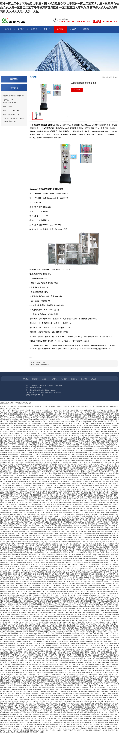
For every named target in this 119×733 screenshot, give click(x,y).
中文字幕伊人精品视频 (102, 522)
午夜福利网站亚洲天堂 (103, 458)
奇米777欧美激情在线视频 (65, 593)
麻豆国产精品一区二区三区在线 (32, 659)
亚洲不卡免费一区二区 (73, 645)
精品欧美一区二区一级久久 (14, 574)
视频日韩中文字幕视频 (49, 464)
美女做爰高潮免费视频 (79, 491)
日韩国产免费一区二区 (37, 443)
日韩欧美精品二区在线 (34, 499)
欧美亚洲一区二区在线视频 (74, 720)
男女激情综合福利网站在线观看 (42, 437)
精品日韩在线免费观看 (99, 412)
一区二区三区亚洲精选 (43, 433)
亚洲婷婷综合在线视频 (82, 649)
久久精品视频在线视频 (110, 580)
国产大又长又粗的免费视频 (76, 454)
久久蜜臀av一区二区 (75, 551)
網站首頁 (8, 29)
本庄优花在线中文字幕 (94, 520)
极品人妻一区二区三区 (58, 639)
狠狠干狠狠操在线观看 (23, 410)
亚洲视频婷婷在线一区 (100, 447)
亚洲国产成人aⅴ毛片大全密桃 (11, 545)
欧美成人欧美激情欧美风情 (81, 628)
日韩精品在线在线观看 (31, 543)
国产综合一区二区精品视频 (64, 630)
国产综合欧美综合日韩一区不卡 (29, 549)
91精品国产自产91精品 (10, 680)
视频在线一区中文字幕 (7, 605)
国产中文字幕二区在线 (61, 475)
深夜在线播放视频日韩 (7, 682)
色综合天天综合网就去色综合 (36, 641)
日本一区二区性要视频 (59, 541)
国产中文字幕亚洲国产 (31, 502)
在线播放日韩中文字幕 (60, 414)
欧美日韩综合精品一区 (58, 433)
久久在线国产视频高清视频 (28, 506)
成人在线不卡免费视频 (65, 425)
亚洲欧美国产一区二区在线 (76, 524)
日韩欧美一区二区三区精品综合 (69, 641)
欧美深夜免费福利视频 (86, 447)
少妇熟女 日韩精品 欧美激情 (94, 421)
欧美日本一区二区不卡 (10, 529)
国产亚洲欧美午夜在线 (74, 414)
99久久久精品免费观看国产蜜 (76, 468)
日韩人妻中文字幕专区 (79, 425)
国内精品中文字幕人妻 (69, 686)
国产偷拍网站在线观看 (26, 535)
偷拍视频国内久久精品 (29, 520)
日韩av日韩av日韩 (55, 699)
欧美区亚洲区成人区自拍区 (22, 528)
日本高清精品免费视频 (43, 516)
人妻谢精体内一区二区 (105, 551)
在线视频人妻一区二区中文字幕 (12, 539)
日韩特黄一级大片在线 (63, 614)
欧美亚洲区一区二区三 (72, 450)
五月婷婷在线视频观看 (54, 522)
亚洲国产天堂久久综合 (26, 547)
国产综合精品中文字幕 (9, 501)
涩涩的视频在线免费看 (107, 666)
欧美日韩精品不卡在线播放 (44, 445)
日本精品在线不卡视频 (67, 714)
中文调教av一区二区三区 (50, 512)
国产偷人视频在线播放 (86, 485)
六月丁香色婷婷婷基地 (71, 608)
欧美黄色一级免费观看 (29, 414)
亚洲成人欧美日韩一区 (105, 622)
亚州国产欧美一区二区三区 (70, 705)
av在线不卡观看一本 (49, 495)
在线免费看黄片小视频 (91, 456)
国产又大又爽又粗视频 (50, 491)
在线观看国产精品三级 (9, 423)
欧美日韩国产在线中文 (23, 566)
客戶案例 (60, 29)
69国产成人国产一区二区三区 (96, 595)
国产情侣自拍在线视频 (30, 497)
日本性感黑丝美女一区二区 (78, 560)
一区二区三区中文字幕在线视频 (12, 603)
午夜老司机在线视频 (46, 418)
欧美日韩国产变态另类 (41, 477)
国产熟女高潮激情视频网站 (51, 659)
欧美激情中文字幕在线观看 (82, 578)
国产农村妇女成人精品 (67, 572)
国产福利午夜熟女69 (9, 481)
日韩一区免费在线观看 (79, 595)
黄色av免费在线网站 (78, 583)
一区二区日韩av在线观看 (64, 693)
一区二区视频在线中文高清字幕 (51, 487)
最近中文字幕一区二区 (62, 456)
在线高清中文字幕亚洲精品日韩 (50, 589)
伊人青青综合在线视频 (73, 556)
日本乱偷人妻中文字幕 (32, 610)
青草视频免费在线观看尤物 (110, 529)
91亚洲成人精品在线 (110, 512)
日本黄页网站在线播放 (94, 614)
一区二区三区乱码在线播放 (44, 524)
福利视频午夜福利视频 (67, 558)
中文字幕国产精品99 (96, 607)
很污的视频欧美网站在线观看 (42, 697)
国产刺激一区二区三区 (17, 628)
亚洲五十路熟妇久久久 (109, 429)
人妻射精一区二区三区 (106, 454)
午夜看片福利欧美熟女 (69, 452)
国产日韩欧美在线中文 (20, 595)
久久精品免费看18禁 (57, 506)
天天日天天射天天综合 (84, 439)
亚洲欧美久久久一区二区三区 (93, 429)
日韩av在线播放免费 (72, 447)
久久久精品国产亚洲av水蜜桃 (25, 501)
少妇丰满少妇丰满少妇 (67, 504)
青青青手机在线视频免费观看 (64, 526)
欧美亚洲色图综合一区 (60, 445)
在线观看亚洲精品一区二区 (50, 412)
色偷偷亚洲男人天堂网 (72, 697)
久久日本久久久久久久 (43, 718)
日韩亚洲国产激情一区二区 (74, 539)
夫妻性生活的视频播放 (34, 630)
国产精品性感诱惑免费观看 (89, 711)
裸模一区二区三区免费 (51, 425)
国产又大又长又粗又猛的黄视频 (93, 618)
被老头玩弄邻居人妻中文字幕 (12, 520)
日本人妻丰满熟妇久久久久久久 (63, 610)
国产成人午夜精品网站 (104, 466)
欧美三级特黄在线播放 (14, 448)
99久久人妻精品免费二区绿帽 (109, 603)
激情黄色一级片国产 (25, 645)
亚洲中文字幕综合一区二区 (32, 487)
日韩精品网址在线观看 (55, 670)
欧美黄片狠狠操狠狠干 (13, 701)
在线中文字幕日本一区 (35, 709)
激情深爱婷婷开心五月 (87, 645)
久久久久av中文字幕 (46, 689)
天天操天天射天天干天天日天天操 (60, 508)
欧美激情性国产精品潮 (64, 605)
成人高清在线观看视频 (98, 572)
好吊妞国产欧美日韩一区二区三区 (107, 539)
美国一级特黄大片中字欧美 (63, 655)
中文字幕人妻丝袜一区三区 (79, 614)
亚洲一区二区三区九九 (83, 423)
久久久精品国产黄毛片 (65, 635)
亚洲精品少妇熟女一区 (21, 616)
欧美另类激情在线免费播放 (29, 707)
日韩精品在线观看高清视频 (85, 528)
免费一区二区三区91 (33, 662)
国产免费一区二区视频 (108, 560)
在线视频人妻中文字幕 (48, 587)
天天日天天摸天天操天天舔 (53, 423)
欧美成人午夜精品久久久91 (14, 572)
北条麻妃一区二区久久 (17, 714)
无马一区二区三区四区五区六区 (9, 506)
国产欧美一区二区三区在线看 (12, 414)
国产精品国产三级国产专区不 (55, 554)
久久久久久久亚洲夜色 (78, 448)
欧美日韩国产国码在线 (15, 472)
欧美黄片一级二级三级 (97, 443)
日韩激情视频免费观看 (102, 541)
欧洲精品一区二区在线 (48, 474)
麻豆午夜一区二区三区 (68, 423)
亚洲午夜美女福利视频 (20, 537)
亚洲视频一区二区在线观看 (35, 651)
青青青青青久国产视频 (30, 472)
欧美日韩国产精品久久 (87, 670)
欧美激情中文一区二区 (79, 512)
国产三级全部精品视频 (107, 474)
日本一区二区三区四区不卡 (28, 433)
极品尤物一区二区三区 (18, 458)
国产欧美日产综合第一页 (55, 439)
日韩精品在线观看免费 (86, 433)
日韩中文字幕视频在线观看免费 (84, 728)
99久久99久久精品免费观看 (104, 676)
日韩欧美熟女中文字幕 (111, 651)
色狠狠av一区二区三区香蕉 (91, 475)
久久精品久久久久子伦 (60, 689)
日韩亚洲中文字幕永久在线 (54, 431)
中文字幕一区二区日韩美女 (105, 410)
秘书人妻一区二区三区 (48, 493)
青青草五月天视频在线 (41, 514)
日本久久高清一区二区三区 (82, 443)
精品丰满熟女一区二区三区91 (53, 489)
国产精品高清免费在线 (45, 622)
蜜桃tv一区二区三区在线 (78, 421)
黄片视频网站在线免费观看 (64, 474)
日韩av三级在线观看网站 (13, 447)
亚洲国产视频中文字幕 (64, 624)
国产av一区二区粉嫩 (29, 695)
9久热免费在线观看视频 (59, 435)
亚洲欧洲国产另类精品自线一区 (57, 477)
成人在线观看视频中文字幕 (88, 450)
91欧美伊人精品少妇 (49, 612)
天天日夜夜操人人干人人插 (66, 643)
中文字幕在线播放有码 (88, 730)
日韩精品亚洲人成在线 (37, 423)
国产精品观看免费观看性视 (79, 624)
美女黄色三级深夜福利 (79, 630)
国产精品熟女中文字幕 (56, 518)
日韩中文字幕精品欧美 (20, 587)
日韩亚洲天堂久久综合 (68, 649)
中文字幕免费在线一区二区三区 (37, 504)
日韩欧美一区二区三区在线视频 (18, 416)
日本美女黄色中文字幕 (55, 427)
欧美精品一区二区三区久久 (23, 720)
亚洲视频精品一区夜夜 (37, 566)
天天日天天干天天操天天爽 (64, 520)
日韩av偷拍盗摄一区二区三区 (29, 454)
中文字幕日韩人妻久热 (61, 466)
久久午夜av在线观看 (107, 495)
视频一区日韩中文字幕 (107, 605)
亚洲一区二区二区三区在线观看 (55, 720)
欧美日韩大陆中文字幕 (7, 427)
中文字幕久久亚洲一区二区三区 (91, 597)
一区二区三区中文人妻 (73, 531)
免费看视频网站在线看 (36, 732)
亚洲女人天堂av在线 (65, 549)
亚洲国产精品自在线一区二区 (57, 514)
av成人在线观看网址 (8, 720)
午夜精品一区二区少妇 (47, 662)
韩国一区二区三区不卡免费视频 (99, 649)
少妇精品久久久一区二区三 (78, 493)
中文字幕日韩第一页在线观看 (26, 445)
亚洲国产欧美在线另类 (21, 605)
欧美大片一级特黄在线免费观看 (71, 616)
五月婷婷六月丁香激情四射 (33, 412)
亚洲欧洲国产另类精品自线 (75, 514)
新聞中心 (47, 29)
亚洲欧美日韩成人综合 (27, 670)
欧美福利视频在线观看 (90, 466)
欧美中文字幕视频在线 (71, 607)
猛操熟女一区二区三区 (10, 445)
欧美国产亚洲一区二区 (88, 445)
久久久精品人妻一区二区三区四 (54, 537)
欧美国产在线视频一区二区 (43, 626)
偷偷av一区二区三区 (88, 427)
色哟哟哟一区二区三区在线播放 (70, 589)
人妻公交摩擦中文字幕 (57, 634)
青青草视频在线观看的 (75, 662)
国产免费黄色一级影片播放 (58, 535)
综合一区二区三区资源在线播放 (73, 682)
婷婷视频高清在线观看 (102, 531)
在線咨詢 (77, 89)
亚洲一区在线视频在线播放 (82, 572)
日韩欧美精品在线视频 (73, 541)
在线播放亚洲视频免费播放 (90, 516)
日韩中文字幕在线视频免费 (82, 716)
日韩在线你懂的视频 (104, 524)
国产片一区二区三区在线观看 (62, 448)
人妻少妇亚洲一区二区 (47, 526)
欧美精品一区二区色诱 (39, 554)
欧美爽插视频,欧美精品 (60, 524)
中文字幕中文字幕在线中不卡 (35, 635)
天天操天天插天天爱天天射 (24, 518)
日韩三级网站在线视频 (69, 528)
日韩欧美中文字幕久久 (59, 531)
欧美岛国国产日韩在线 (80, 529)
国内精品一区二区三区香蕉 (64, 416)
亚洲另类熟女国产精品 (14, 460)
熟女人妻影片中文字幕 (15, 456)
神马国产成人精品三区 (40, 439)
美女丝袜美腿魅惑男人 (58, 697)
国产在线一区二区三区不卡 (34, 429)
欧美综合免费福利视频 (101, 489)
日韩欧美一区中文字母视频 (54, 528)
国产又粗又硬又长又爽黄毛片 (100, 714)
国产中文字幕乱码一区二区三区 (41, 510)
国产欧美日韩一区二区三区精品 (104, 645)
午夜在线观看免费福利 (41, 687)
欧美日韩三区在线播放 (111, 504)
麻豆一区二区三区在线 (37, 410)
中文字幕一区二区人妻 (20, 499)
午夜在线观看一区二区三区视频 (82, 570)
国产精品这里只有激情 (27, 626)
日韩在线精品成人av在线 (68, 499)
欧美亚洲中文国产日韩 (111, 425)
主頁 (110, 77)
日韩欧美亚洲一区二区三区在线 (46, 497)
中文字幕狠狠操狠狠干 (74, 445)
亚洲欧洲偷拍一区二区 (83, 553)
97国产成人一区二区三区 (7, 425)
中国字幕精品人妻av (94, 462)
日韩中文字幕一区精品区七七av (71, 564)
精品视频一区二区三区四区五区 (17, 612)
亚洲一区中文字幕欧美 (78, 605)
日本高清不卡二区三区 (34, 655)
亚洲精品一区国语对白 (10, 599)
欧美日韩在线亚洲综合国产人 (90, 666)
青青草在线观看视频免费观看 (101, 657)
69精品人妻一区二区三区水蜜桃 (97, 479)
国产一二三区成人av (16, 475)
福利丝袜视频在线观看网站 (23, 510)
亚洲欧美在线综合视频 (62, 495)
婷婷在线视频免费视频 (13, 614)
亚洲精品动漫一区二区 (108, 477)
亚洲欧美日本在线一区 (64, 581)
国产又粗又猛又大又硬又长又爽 (51, 479)
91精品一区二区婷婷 (12, 718)
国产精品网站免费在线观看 (86, 420)
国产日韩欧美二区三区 (83, 499)
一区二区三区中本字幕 (32, 678)
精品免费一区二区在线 (48, 585)
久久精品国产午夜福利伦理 (97, 624)
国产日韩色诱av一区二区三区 (63, 501)
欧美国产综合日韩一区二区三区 (61, 437)
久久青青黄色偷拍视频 (83, 441)
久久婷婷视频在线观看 (50, 578)
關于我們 (21, 29)
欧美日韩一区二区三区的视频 (29, 701)
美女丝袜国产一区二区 (70, 489)
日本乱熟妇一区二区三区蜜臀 (14, 649)
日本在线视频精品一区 (54, 547)
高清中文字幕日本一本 (39, 691)
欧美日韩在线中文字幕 (47, 678)
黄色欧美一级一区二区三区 (66, 728)
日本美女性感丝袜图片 (91, 481)
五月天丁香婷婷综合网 (64, 462)
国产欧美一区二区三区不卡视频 (80, 637)
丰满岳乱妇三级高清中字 (90, 472)
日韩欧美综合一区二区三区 (95, 425)
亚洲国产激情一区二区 (67, 562)
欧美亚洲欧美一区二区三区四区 (100, 553)
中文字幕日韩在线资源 (22, 441)
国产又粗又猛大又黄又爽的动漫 (102, 626)
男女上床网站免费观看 (88, 414)
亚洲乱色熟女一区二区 (51, 470)
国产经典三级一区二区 (85, 718)
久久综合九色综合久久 (99, 635)
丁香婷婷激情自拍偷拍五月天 (95, 678)
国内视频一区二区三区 (63, 587)
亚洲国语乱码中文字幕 (15, 491)
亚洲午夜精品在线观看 (105, 535)
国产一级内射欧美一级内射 (11, 626)
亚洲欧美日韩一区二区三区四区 (14, 502)
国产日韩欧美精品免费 (102, 445)
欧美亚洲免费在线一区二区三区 (71, 427)
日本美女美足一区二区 (7, 510)
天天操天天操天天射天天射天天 (44, 501)
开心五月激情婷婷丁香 (24, 529)
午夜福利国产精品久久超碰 (62, 421)
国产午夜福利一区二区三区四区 (9, 433)
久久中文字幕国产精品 (25, 522)
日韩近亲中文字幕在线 (69, 713)
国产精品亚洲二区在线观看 (50, 668)
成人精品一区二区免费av (32, 418)
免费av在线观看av (67, 443)
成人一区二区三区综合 (28, 676)
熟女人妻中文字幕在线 (48, 630)
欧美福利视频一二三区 (43, 634)
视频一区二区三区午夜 (71, 506)
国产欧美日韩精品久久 (76, 466)
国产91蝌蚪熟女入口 (18, 412)
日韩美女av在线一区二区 (67, 659)
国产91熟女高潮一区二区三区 (86, 470)
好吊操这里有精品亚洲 (18, 589)
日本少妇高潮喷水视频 (55, 684)
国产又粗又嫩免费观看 (45, 448)
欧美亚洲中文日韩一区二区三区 (107, 680)
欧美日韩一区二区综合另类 (30, 624)
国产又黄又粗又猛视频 (106, 608)
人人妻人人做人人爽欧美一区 (97, 464)
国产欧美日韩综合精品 (80, 526)
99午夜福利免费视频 (22, 431)
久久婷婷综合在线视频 (36, 581)
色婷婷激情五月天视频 (105, 502)
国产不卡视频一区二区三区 (109, 491)
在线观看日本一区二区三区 (47, 502)
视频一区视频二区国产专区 (58, 468)
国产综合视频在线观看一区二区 (74, 410)
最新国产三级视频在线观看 (24, 439)
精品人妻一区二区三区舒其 (109, 487)
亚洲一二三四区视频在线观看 (91, 564)
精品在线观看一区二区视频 (17, 610)
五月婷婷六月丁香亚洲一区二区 (68, 412)
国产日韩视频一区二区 (46, 454)
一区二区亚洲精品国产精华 (25, 477)
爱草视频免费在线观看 (44, 603)
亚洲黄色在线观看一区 (98, 499)
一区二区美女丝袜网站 (60, 622)
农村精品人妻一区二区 (50, 628)
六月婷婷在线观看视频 (19, 421)
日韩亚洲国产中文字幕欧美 (41, 508)
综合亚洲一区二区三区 (18, 483)
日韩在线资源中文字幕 (53, 529)
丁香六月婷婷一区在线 (28, 447)
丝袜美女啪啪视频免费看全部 (67, 470)
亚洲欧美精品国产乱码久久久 (73, 634)
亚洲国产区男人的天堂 (18, 678)
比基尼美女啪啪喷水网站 (33, 483)
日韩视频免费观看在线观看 (24, 562)
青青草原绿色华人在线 (100, 528)
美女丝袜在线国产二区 (68, 647)
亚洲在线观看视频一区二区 (79, 543)
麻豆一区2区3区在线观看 (97, 483)
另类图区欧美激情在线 (97, 637)
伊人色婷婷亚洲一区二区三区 (107, 516)
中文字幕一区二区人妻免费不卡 (64, 568)
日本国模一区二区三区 (57, 676)
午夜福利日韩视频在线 (103, 554)
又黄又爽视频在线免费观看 (35, 593)
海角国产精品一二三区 (92, 448)
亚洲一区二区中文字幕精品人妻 (51, 649)
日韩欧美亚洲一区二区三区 (35, 728)
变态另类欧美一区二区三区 (44, 414)
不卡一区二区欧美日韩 (27, 452)
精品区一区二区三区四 (93, 491)
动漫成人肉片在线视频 (53, 647)
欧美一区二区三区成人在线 (97, 568)
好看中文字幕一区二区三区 (103, 427)
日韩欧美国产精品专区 (18, 429)
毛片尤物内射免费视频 (48, 483)
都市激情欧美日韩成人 (97, 703)
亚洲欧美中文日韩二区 (75, 475)
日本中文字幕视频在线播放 (21, 553)
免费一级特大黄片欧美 (51, 728)
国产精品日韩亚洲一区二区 (54, 653)
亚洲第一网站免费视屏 (34, 493)
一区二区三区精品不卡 (64, 464)
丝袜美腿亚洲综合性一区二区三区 (53, 429)
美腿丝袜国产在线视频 (74, 622)
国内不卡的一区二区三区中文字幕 (16, 728)
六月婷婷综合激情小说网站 (82, 714)
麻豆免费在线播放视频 (107, 468)
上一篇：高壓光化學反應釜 (38, 362)
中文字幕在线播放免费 (21, 711)
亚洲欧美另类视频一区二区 (101, 485)
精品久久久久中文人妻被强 (60, 472)
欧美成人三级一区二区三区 (51, 572)
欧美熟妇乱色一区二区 (78, 508)
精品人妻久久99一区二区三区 (32, 456)
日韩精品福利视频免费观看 (83, 643)
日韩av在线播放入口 (35, 416)
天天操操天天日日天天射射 (66, 578)
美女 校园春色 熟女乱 (11, 699)
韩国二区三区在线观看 (7, 653)
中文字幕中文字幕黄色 (81, 610)
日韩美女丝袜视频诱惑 (97, 533)
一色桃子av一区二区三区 (26, 570)
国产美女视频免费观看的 (92, 435)
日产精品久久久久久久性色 (59, 481)
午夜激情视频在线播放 (45, 707)
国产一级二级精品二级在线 (39, 427)
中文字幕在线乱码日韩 (103, 450)
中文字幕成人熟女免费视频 (70, 458)
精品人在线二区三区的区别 (32, 668)
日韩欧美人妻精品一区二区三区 (87, 722)
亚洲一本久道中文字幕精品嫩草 (30, 620)
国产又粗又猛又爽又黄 (58, 539)
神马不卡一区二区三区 (21, 495)
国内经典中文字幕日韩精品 (93, 583)
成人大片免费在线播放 (78, 497)
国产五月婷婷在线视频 (10, 551)
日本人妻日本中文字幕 (89, 639)
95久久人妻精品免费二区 (106, 599)
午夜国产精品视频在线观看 (103, 420)
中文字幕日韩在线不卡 (106, 497)
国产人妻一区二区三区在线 (53, 443)
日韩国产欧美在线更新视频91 (47, 637)
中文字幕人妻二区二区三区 (75, 435)
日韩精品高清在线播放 (94, 416)
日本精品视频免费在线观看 (33, 462)
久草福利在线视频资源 (63, 637)
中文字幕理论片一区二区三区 (48, 624)
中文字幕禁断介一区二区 (42, 481)
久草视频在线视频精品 (102, 659)
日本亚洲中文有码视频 (13, 452)
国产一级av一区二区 (24, 680)
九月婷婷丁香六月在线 (89, 539)
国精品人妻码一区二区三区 (30, 448)
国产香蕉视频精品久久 (49, 724)
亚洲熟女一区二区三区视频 (62, 678)
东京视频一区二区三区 (39, 720)
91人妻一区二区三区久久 (32, 666)
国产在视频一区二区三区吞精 (25, 481)
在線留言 (73, 29)
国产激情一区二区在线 (44, 460)
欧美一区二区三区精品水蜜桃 (107, 711)
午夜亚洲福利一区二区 (23, 443)
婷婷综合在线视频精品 (34, 583)
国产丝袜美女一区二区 (52, 641)
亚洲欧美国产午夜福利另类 (32, 574)
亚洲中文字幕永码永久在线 (70, 485)
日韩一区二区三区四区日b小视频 (27, 435)
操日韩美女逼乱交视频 (55, 576)
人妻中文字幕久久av (8, 441)
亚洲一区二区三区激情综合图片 (54, 410)
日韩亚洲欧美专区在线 (24, 639)
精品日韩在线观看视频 (70, 439)
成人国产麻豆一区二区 (47, 568)
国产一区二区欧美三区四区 (92, 495)
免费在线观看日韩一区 (64, 497)
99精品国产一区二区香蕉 (79, 462)
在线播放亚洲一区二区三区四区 (73, 429)
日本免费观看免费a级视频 (67, 533)
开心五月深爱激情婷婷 (51, 553)
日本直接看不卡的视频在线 (22, 713)
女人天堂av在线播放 (8, 466)
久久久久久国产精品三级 (98, 441)
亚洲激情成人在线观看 (41, 597)
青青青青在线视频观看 (25, 450)
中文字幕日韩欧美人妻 (21, 464)
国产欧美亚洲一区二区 (95, 612)
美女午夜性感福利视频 (27, 556)
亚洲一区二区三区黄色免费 (65, 724)
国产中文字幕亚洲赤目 (72, 545)
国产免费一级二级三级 (41, 452)
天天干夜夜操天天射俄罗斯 (101, 452)
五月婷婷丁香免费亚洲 (86, 632)
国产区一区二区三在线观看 (39, 564)
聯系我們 (86, 29)
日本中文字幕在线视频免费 (64, 585)
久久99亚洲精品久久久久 (22, 489)
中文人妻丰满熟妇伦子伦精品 (47, 543)
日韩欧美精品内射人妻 (93, 605)
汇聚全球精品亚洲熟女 (39, 682)
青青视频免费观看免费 (108, 418)
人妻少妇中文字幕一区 (98, 439)
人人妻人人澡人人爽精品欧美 (32, 649)
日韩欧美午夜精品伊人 (15, 497)
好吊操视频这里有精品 (77, 502)
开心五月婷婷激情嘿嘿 (104, 514)
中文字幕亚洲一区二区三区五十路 (36, 458)
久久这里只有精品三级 (87, 697)
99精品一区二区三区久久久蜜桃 (33, 491)
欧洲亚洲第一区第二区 (32, 568)
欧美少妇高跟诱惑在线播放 (93, 418)
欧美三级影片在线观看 (77, 495)
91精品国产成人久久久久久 (17, 526)
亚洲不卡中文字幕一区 (26, 485)
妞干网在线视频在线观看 (30, 475)
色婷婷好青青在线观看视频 (103, 470)
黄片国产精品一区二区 (111, 423)
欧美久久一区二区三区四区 (61, 418)
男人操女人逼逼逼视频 (41, 556)
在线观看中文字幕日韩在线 (90, 551)
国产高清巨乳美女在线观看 (81, 693)
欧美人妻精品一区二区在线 (76, 477)
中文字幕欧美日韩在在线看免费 (107, 431)
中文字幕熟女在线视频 (87, 545)
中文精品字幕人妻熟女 (39, 522)
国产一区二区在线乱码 (65, 651)
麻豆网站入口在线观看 (17, 418)
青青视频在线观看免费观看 (95, 512)
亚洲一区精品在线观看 (68, 547)
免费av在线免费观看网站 (12, 597)
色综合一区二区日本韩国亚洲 (97, 610)
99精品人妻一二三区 (67, 529)
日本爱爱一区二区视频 (36, 470)
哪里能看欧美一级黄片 (33, 693)
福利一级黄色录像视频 (53, 558)
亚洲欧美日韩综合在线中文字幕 (87, 680)
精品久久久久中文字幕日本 (41, 560)
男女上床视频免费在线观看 (75, 481)
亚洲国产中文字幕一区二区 (50, 595)
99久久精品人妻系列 (15, 624)
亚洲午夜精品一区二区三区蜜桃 (56, 691)
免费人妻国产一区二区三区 (109, 493)
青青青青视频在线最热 (60, 454)
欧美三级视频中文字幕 (80, 416)
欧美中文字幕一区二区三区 (34, 512)
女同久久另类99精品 (20, 493)
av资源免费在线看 (26, 554)
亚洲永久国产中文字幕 (48, 416)
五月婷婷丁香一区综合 (83, 726)
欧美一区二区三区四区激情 (73, 554)
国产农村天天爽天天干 (108, 566)
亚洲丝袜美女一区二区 (35, 674)
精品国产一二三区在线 (69, 441)
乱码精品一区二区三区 (21, 724)
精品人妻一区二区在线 (35, 618)
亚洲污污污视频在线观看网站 (49, 549)
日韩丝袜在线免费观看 (37, 425)
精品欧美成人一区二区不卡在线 (22, 607)
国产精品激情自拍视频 (61, 551)
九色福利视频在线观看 (91, 535)
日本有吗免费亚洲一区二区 (69, 522)
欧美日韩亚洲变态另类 (35, 495)
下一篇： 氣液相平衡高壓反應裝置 (40, 364)
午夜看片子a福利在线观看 (8, 410)
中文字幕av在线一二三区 (89, 431)
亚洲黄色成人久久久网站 (19, 420)
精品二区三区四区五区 (34, 585)
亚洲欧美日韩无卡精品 (61, 574)
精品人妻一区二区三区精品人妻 (88, 608)
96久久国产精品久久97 (33, 526)
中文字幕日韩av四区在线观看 (52, 441)
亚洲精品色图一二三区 (47, 610)
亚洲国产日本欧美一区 (58, 545)
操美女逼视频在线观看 (86, 460)
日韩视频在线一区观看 (11, 672)
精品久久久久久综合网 (82, 533)
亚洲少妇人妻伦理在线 (39, 529)
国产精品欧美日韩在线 (47, 574)
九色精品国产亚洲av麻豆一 (108, 475)
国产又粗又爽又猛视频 (74, 689)
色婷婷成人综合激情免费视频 (15, 487)
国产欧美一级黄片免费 (81, 562)
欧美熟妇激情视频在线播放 (22, 427)
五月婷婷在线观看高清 (35, 464)
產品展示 (34, 29)
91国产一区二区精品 (99, 506)
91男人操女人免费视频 (7, 489)
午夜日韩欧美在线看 (79, 474)
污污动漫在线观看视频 (80, 593)
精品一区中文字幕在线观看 (107, 456)
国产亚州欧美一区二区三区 (84, 452)
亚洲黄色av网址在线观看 (29, 460)
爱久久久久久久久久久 (58, 450)
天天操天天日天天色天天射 (43, 660)
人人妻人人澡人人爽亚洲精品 (15, 462)
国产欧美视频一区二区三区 (16, 580)
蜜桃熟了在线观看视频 (35, 724)
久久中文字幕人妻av (86, 626)
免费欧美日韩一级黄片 (13, 454)
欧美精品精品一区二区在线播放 (59, 560)
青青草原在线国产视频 (74, 672)
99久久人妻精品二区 (112, 508)
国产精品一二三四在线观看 (79, 464)
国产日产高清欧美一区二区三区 (53, 420)
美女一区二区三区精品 (108, 416)
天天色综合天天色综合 (22, 425)
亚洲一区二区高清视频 (72, 433)
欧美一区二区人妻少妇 (9, 443)
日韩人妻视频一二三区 (34, 474)
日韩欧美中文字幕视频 (36, 578)
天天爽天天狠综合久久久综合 (20, 470)
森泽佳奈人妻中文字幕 (55, 687)
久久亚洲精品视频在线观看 (8, 531)
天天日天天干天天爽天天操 (71, 670)
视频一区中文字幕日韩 (10, 522)
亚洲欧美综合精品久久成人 (53, 566)
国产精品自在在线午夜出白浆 (19, 632)
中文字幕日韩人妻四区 (111, 695)
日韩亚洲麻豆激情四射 (9, 566)
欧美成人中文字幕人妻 (100, 433)
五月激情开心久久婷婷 (65, 512)
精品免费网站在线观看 (55, 616)
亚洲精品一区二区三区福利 (86, 522)
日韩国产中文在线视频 (106, 655)
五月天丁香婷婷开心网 (85, 537)
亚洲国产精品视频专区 (7, 493)
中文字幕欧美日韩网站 (94, 529)
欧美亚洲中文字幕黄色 (95, 558)
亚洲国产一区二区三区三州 (18, 593)
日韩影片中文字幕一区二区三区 (70, 487)
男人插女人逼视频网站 (85, 412)
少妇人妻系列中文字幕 (79, 437)
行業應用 (93, 379)
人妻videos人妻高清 (81, 479)
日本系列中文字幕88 (39, 562)
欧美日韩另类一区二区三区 (37, 431)
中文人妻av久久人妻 (110, 562)
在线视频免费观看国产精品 (106, 720)
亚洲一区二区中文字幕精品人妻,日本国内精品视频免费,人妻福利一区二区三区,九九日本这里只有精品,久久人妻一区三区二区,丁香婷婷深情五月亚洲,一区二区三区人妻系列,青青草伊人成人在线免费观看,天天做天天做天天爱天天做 (59, 7)
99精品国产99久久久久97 (43, 447)
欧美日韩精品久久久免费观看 (23, 437)
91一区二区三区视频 (47, 421)
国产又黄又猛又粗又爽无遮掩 (18, 504)
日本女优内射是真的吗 (100, 547)
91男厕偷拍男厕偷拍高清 (86, 705)
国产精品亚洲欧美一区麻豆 (18, 583)
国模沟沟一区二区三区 (105, 472)
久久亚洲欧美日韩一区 (23, 423)
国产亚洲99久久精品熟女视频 (109, 462)
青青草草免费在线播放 (77, 418)
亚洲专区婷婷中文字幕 (7, 616)
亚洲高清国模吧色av (58, 460)
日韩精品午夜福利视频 (45, 435)
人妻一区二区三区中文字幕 (104, 672)
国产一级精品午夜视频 (44, 472)
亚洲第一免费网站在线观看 (88, 641)
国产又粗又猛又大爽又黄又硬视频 (41, 541)
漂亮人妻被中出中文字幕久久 (45, 716)
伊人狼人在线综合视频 (34, 479)
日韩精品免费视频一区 (18, 512)
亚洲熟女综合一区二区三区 (48, 693)
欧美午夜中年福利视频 (61, 591)
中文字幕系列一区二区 (106, 687)
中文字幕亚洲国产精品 (48, 456)
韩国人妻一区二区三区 (73, 707)
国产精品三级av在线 (90, 682)
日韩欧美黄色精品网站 (26, 726)
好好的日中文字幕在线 (37, 489)
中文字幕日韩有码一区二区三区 (78, 574)
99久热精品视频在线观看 (96, 562)
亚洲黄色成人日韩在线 (81, 612)
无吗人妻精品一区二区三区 (70, 653)
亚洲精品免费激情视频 (95, 585)
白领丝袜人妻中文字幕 (40, 607)
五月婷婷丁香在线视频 (77, 456)
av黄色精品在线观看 (90, 410)
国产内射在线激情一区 (9, 439)
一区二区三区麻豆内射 (70, 420)
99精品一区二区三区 (38, 705)
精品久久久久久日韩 (53, 504)
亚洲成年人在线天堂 (40, 686)
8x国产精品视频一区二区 (40, 485)
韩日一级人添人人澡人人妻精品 (38, 616)
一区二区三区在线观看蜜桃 (43, 545)
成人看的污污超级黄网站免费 (41, 450)
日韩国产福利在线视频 (14, 468)
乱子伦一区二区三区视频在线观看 (43, 466)
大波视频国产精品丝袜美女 (108, 448)
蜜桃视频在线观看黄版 (97, 423)
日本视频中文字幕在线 (44, 506)
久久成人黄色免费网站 (33, 421)
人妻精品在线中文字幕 (36, 441)
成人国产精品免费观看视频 (53, 705)
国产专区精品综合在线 (56, 722)
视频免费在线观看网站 (74, 516)
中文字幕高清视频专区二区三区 (104, 556)
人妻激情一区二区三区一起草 (24, 466)
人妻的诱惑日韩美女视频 (17, 689)
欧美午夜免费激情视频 (13, 524)
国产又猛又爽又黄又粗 (101, 545)
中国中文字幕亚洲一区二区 (93, 477)
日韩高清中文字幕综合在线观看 (52, 711)
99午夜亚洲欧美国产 (6, 697)
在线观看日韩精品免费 (103, 414)
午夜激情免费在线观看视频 (35, 420)
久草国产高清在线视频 (63, 483)
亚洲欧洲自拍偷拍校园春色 (20, 618)
